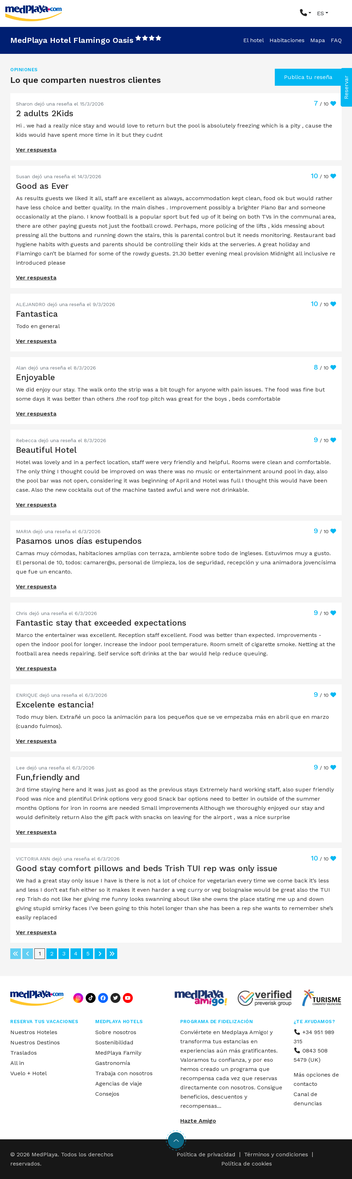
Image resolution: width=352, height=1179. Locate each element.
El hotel (253, 40)
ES (320, 13)
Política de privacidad (206, 1154)
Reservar (346, 87)
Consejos (107, 1093)
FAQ (336, 40)
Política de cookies (246, 1163)
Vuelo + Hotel (28, 1073)
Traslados (23, 1052)
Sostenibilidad (114, 1042)
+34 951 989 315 (314, 1037)
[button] (305, 13)
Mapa (317, 40)
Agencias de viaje (118, 1083)
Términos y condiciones (276, 1154)
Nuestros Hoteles (33, 1032)
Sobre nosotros (115, 1032)
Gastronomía (112, 1063)
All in (17, 1063)
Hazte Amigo (198, 1120)
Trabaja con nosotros (124, 1073)
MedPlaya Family (118, 1052)
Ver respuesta (36, 149)
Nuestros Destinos (35, 1042)
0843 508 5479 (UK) (311, 1055)
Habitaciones (287, 40)
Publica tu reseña (308, 77)
